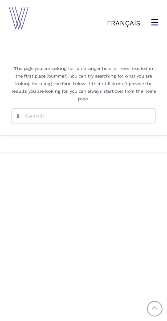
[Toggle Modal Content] (153, 22)
